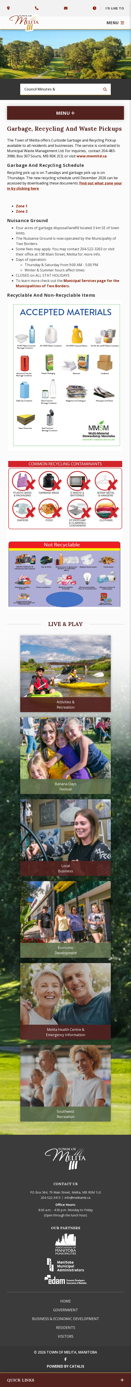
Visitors (65, 1336)
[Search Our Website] (65, 89)
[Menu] (115, 22)
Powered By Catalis (65, 1366)
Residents (65, 1327)
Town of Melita (24, 21)
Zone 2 (21, 211)
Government (65, 1310)
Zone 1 (21, 206)
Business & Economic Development (65, 1318)
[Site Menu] (65, 113)
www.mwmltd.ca (91, 156)
